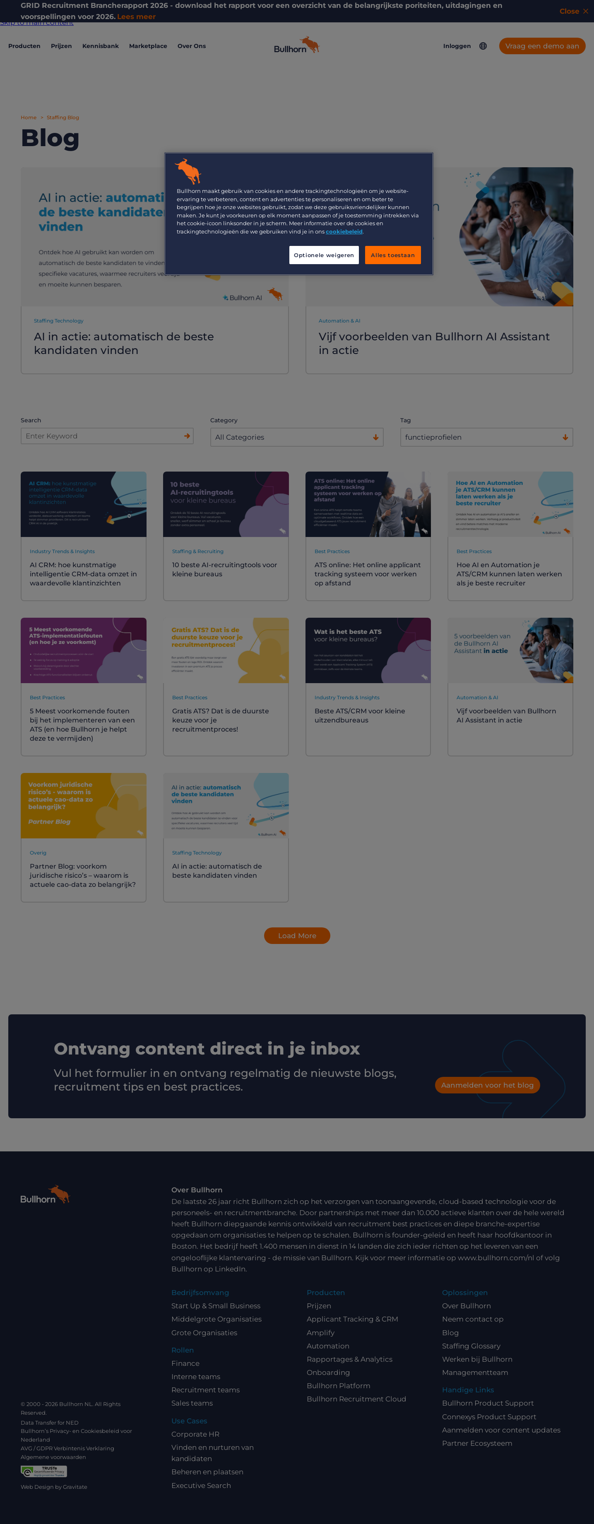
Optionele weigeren (324, 255)
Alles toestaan (393, 255)
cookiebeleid (344, 231)
